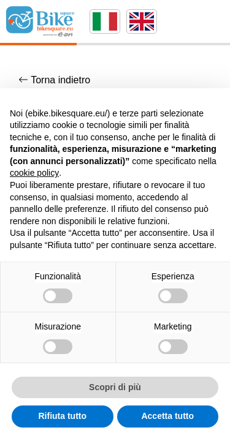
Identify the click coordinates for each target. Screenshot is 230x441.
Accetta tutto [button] (167, 416)
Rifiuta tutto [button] (62, 416)
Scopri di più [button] (115, 387)
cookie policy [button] (34, 173)
